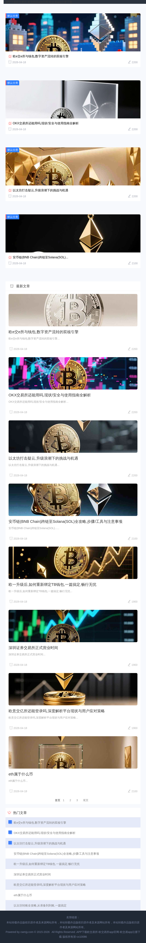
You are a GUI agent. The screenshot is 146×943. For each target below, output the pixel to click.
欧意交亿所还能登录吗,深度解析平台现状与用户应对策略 (57, 711)
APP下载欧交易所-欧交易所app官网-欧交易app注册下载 (39, 1)
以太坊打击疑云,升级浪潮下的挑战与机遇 (40, 190)
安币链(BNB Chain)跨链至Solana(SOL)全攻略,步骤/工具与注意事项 (65, 521)
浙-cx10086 (80, 936)
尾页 (85, 800)
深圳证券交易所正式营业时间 (33, 648)
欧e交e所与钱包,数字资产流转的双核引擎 (41, 56)
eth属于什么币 (21, 774)
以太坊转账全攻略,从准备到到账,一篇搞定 (40, 905)
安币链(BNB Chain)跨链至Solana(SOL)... (40, 257)
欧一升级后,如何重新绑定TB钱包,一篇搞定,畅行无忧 (52, 584)
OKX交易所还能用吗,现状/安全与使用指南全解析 (46, 123)
